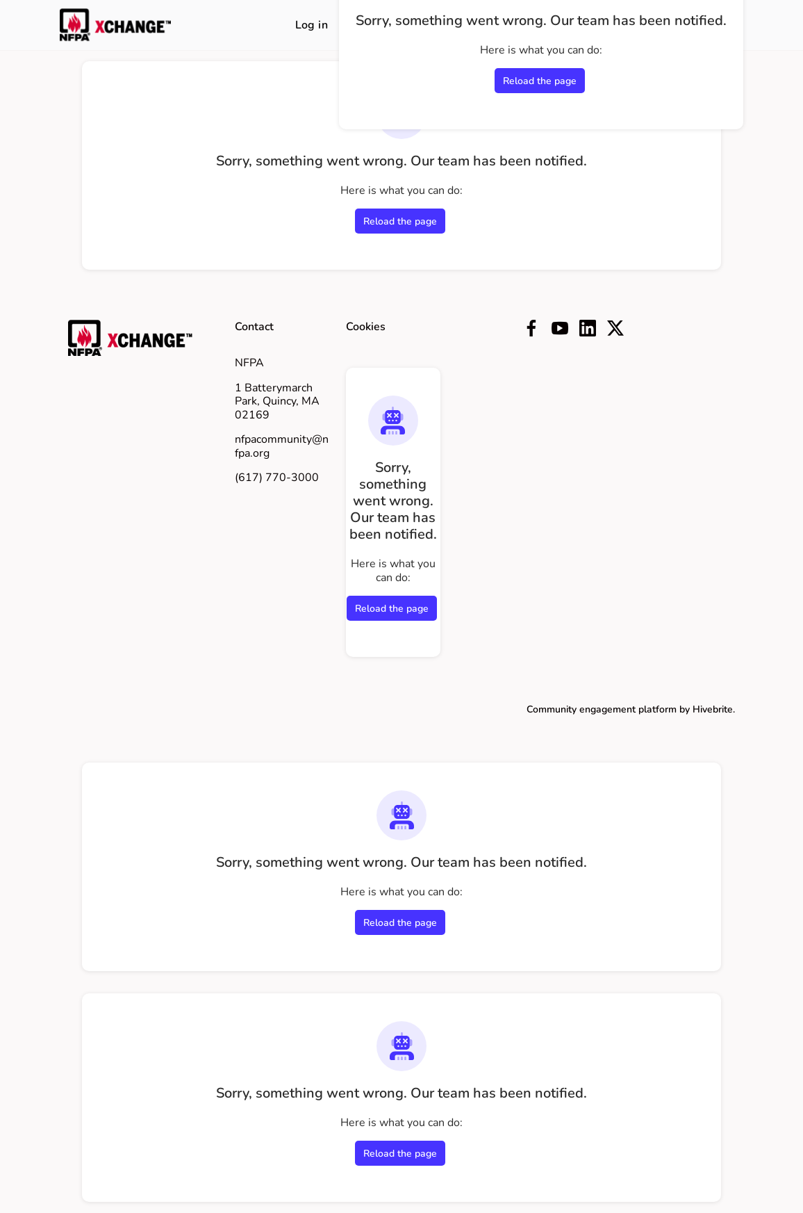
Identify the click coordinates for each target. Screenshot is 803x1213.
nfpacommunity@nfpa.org (282, 446)
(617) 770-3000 (277, 477)
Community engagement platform (602, 709)
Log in (311, 25)
